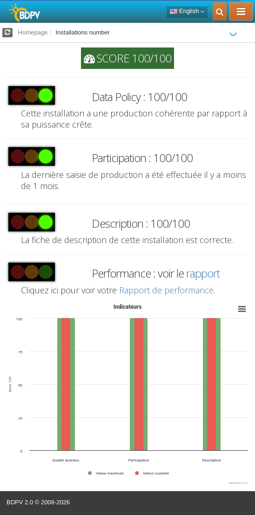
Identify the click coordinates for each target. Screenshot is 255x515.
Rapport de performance (166, 290)
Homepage (33, 32)
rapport (203, 273)
